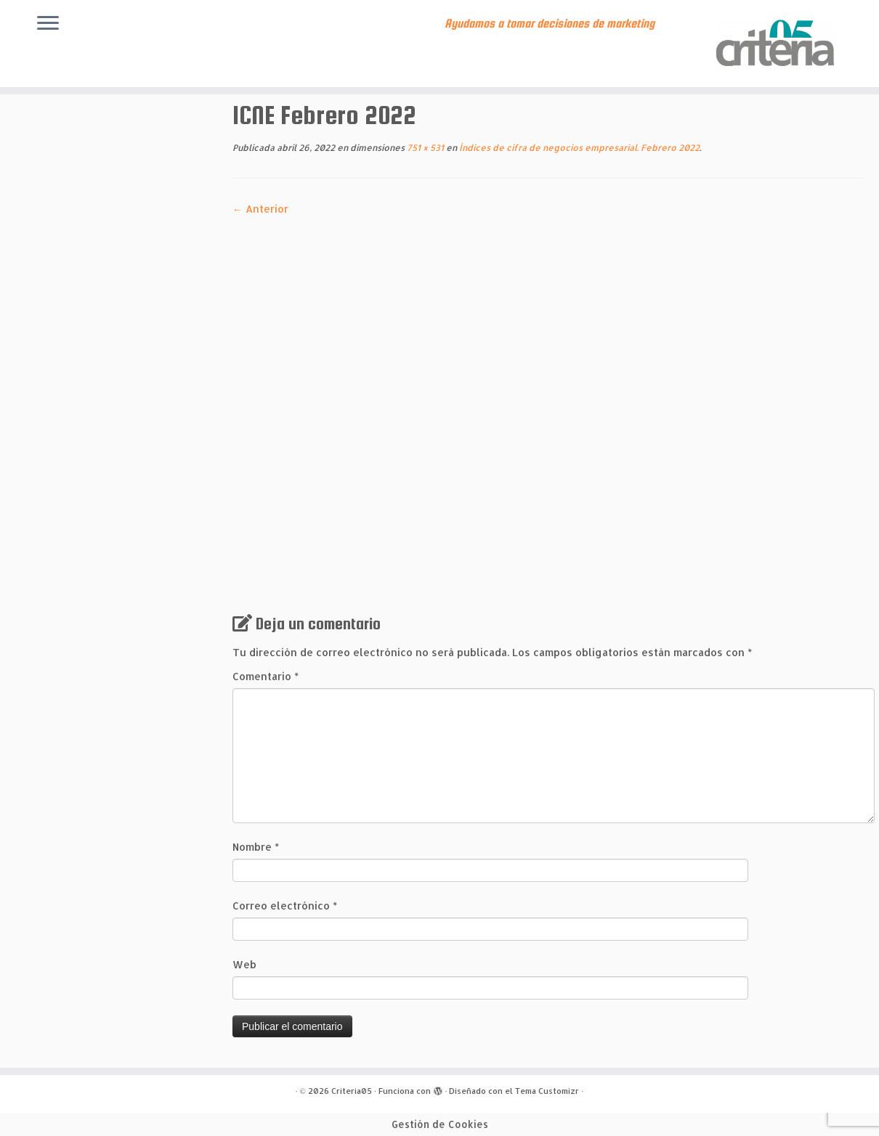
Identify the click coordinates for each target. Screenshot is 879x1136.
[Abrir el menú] (48, 24)
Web (244, 964)
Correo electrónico (284, 905)
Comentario (265, 676)
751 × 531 (424, 147)
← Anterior (260, 209)
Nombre (255, 847)
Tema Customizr (547, 1091)
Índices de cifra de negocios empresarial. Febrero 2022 (578, 147)
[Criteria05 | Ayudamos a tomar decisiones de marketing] (777, 43)
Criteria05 (351, 1091)
